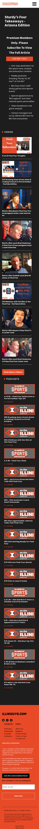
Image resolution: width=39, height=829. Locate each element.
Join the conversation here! (16, 776)
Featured (8, 728)
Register (19, 731)
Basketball (8, 731)
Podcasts (8, 736)
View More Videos (13, 372)
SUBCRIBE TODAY (19, 59)
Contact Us (20, 738)
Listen (9, 402)
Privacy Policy (21, 733)
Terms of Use (21, 736)
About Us (19, 728)
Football (7, 733)
